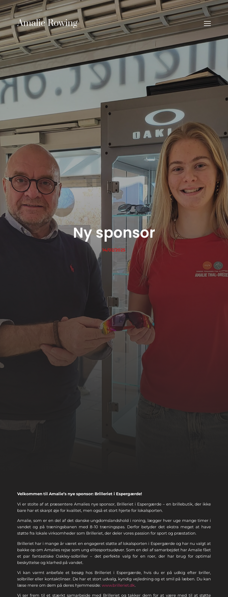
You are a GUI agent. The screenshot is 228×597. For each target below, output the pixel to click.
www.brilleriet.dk (118, 585)
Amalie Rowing (47, 23)
